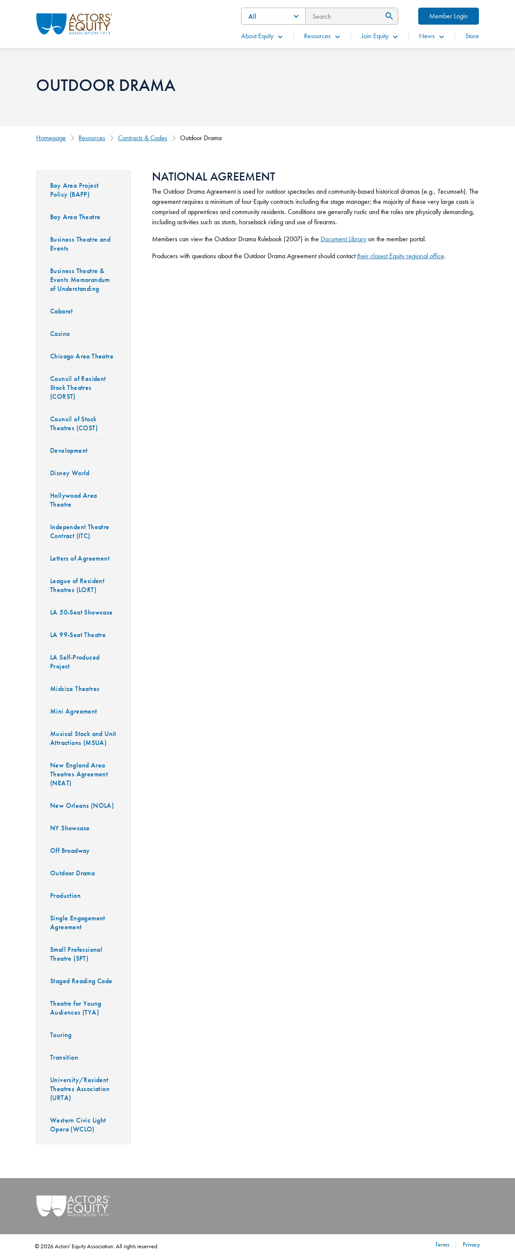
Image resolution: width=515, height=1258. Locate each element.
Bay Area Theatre (75, 216)
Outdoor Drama (72, 873)
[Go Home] (74, 23)
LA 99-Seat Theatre (78, 634)
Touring (61, 1034)
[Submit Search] (387, 16)
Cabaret (61, 311)
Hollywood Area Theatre (73, 500)
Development (68, 450)
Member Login (448, 15)
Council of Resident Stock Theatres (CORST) (78, 387)
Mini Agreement (73, 711)
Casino (60, 333)
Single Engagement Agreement (77, 922)
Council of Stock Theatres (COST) (74, 423)
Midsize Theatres (74, 688)
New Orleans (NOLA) (82, 805)
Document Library (343, 238)
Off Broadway (70, 850)
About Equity (262, 35)
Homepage (51, 137)
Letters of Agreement (80, 558)
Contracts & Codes (142, 137)
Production (65, 895)
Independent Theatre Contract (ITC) (80, 531)
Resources (322, 35)
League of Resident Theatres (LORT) (77, 585)
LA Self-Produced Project (74, 662)
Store (472, 35)
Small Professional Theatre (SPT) (76, 954)
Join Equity (380, 35)
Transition (64, 1057)
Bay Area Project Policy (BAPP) (74, 190)
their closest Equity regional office (400, 255)
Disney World (70, 472)
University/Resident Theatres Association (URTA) (80, 1088)
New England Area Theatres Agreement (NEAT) (79, 774)
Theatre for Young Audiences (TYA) (75, 1008)
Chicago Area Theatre (81, 356)
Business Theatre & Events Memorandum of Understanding (80, 279)
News (432, 35)
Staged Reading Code (81, 980)
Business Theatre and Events (80, 244)
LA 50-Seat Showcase (81, 612)
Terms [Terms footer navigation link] (442, 1244)
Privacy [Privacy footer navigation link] (471, 1244)
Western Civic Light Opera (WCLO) (78, 1125)
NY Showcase (70, 828)
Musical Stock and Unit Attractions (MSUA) (83, 738)
